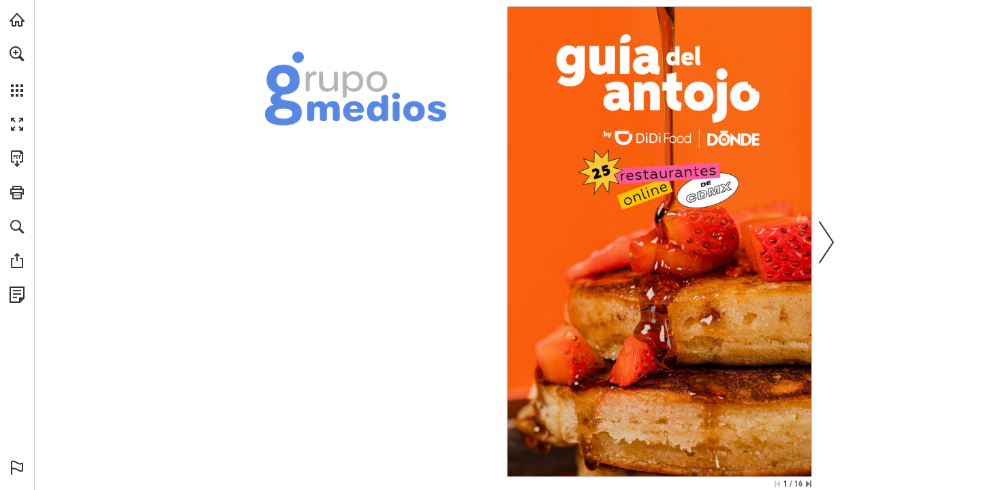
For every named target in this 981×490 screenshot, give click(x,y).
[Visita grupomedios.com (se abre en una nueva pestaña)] (17, 20)
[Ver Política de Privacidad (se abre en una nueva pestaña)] (17, 295)
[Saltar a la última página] (808, 483)
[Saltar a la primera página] (777, 483)
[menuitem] (17, 71)
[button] (17, 54)
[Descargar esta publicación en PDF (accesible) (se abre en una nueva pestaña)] (17, 159)
